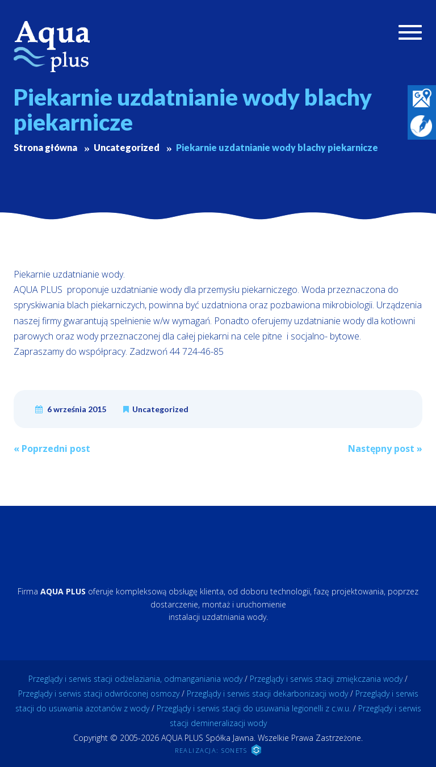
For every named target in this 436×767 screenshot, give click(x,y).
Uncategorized (160, 409)
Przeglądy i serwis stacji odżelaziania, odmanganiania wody (135, 678)
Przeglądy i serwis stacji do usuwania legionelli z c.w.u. (254, 708)
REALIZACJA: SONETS (218, 750)
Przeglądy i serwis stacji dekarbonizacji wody (267, 693)
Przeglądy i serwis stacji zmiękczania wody (326, 678)
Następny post (385, 448)
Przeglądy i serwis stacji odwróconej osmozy (98, 693)
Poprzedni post (52, 448)
